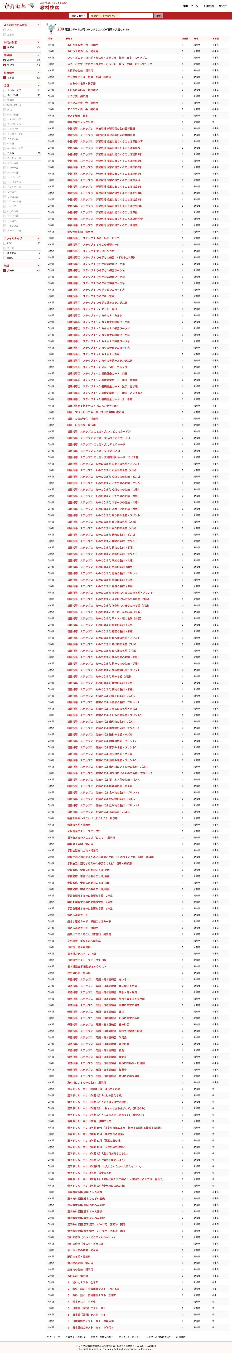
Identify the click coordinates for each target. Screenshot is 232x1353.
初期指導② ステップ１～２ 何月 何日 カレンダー (98, 367)
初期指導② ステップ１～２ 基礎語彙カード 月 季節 (99, 399)
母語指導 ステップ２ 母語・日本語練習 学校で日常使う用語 (104, 1031)
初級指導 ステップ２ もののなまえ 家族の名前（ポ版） (101, 567)
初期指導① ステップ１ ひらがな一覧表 (90, 296)
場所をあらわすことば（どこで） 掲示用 (91, 837)
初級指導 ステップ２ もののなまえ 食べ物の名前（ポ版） (102, 650)
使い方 (223, 6)
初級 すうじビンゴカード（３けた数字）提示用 (95, 412)
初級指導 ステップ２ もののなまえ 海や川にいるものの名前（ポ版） (108, 605)
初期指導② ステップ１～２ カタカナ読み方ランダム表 (99, 360)
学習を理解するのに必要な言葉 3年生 (90, 908)
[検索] (158, 15)
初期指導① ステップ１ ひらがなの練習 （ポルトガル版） (101, 257)
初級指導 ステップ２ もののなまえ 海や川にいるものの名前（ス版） (108, 599)
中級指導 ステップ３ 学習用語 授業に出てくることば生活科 (103, 180)
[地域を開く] (22, 265)
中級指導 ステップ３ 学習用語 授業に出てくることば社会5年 (104, 199)
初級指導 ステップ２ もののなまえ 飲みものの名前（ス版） (103, 657)
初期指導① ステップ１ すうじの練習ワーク (93, 244)
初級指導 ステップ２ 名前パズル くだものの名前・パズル (102, 709)
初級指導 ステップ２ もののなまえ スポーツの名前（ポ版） (103, 509)
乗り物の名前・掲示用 (80, 232)
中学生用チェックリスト (81, 122)
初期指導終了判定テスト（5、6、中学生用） (93, 406)
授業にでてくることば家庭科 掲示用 (89, 934)
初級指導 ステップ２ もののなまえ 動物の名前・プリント (102, 541)
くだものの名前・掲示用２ (82, 90)
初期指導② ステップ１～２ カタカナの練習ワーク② (98, 328)
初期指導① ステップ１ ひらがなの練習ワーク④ (96, 283)
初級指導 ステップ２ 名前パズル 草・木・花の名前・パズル (103, 779)
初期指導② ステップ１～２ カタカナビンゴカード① (98, 348)
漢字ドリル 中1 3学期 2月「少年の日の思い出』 (96, 1186)
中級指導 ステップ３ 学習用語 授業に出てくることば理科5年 (104, 167)
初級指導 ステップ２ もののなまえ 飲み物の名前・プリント (103, 670)
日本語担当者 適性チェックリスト (87, 966)
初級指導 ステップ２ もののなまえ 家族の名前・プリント (102, 554)
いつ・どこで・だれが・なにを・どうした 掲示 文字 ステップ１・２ (109, 64)
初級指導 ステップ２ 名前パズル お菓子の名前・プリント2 (103, 702)
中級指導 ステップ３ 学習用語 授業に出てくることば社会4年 (104, 193)
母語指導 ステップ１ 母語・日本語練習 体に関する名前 (102, 986)
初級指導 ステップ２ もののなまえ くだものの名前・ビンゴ (103, 476)
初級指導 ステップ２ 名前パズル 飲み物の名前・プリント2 (103, 805)
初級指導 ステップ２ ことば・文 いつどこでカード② (98, 438)
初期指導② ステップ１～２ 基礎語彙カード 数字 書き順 (102, 386)
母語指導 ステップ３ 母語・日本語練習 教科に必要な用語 (103, 1076)
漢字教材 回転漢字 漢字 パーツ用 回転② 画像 (96, 1231)
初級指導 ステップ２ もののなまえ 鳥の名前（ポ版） (99, 676)
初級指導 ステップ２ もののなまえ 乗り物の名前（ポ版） (102, 528)
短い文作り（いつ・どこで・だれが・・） (91, 1237)
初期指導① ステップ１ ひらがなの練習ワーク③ (96, 277)
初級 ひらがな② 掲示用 (82, 418)
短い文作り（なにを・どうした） (86, 1244)
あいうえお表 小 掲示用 (82, 51)
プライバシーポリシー (130, 1336)
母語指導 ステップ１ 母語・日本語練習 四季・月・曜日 (102, 992)
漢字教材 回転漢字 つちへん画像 (86, 1205)
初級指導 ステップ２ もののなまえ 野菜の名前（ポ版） (101, 631)
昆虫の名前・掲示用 (79, 973)
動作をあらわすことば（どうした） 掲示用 (92, 818)
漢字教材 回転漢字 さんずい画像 (86, 1198)
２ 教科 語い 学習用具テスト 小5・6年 (93, 1289)
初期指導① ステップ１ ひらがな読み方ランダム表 (97, 302)
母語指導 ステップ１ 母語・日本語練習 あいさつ (98, 979)
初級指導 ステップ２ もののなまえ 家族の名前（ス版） (101, 560)
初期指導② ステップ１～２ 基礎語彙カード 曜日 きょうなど (105, 393)
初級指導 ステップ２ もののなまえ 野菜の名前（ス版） (101, 625)
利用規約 (209, 6)
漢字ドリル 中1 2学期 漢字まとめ (89, 1173)
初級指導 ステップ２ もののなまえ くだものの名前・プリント (105, 483)
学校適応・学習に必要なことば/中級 (88, 876)
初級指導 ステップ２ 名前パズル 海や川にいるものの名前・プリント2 (109, 773)
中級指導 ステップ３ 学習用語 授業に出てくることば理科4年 (104, 161)
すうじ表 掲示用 (77, 96)
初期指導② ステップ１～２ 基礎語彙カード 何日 (97, 373)
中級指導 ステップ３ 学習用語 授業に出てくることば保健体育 (105, 141)
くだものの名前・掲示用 (81, 83)
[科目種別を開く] (22, 72)
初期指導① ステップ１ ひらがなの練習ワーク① (96, 264)
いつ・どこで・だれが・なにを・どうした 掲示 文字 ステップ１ (107, 57)
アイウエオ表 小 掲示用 (82, 109)
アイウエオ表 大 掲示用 (82, 103)
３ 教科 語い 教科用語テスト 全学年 (91, 1295)
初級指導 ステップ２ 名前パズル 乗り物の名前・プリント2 (103, 728)
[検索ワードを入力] (121, 15)
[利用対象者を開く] (22, 42)
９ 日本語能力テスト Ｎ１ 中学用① (90, 1321)
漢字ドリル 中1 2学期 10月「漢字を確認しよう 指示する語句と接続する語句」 (116, 1127)
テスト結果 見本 (77, 115)
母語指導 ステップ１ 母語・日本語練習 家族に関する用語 (103, 1005)
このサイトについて (75, 1336)
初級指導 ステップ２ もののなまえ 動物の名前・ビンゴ (101, 534)
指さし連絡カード (77, 915)
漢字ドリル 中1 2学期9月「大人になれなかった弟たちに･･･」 (105, 1166)
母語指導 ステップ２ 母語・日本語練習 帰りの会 (98, 1044)
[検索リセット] (78, 15)
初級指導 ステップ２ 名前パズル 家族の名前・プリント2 (101, 747)
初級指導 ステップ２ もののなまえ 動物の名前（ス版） (101, 683)
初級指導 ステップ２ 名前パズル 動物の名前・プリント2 (101, 741)
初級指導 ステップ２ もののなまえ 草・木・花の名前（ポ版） (105, 618)
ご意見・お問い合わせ (102, 1336)
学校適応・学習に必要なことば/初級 (88, 889)
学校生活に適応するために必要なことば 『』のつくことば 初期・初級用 (110, 857)
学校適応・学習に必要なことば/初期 (88, 883)
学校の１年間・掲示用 (80, 844)
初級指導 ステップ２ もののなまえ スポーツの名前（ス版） (103, 502)
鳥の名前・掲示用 (77, 1276)
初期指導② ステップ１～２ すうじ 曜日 (92, 309)
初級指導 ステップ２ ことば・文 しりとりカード (96, 444)
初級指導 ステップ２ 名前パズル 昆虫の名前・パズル (99, 754)
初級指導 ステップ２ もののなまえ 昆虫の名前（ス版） (101, 580)
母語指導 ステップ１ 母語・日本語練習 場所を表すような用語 (106, 999)
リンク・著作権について (158, 1336)
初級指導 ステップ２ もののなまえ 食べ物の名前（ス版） (102, 644)
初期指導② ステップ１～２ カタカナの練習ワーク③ (98, 335)
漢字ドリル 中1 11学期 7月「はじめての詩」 (95, 1089)
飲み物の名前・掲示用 (80, 1269)
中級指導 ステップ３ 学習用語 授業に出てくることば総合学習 (105, 219)
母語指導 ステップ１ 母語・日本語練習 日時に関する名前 (103, 1018)
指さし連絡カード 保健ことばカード (89, 921)
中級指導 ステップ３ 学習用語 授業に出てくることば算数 (102, 212)
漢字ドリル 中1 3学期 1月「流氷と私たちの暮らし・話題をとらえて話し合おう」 (116, 1179)
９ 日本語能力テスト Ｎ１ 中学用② (90, 1327)
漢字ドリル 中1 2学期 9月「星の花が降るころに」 (98, 1153)
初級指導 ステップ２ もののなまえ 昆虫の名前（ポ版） (101, 586)
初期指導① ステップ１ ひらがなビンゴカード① (96, 290)
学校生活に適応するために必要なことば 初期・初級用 (99, 863)
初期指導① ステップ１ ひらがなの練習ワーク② (96, 270)
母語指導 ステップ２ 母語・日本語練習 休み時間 (98, 1024)
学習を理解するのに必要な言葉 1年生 (90, 895)
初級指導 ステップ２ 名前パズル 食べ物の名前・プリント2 (103, 792)
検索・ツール (190, 6)
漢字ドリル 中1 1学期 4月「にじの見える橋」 (96, 1095)
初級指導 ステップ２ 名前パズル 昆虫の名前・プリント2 (101, 760)
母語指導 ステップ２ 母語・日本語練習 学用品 (97, 1037)
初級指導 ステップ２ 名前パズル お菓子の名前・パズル (101, 696)
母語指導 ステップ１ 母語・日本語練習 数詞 (95, 1011)
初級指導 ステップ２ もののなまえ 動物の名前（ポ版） (101, 547)
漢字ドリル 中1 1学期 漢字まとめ (89, 1121)
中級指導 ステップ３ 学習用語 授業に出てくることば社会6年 (104, 206)
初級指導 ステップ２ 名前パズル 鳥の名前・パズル (98, 812)
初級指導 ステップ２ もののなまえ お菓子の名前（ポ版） (102, 470)
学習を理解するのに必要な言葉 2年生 (90, 902)
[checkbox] (4, 30)
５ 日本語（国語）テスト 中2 (86, 1314)
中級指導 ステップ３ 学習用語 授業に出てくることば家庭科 (103, 148)
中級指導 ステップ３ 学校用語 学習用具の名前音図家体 (101, 135)
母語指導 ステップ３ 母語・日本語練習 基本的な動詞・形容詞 (106, 1063)
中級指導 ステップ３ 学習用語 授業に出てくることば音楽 (102, 225)
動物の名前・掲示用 (79, 825)
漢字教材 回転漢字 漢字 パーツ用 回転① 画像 (96, 1224)
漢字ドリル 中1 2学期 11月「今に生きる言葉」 (96, 1134)
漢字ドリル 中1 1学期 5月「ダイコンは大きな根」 (98, 1102)
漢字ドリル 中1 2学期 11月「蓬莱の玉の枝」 (95, 1140)
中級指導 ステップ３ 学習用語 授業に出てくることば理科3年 (104, 154)
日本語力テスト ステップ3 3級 (86, 960)
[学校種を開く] (22, 55)
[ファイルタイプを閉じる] (22, 238)
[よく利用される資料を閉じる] (22, 24)
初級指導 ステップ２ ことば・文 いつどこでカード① (98, 431)
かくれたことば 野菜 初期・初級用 (89, 77)
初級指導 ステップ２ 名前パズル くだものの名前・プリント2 (104, 715)
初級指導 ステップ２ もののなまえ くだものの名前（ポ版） (103, 496)
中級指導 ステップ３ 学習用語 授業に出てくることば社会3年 (104, 186)
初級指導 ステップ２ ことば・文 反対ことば (93, 451)
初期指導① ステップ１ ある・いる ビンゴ (93, 238)
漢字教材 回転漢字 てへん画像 (84, 1211)
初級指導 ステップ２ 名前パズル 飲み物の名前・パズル (101, 799)
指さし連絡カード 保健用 (82, 928)
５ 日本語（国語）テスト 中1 (86, 1308)
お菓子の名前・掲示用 (80, 70)
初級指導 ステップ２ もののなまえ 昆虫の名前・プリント (102, 573)
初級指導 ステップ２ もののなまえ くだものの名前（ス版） (103, 489)
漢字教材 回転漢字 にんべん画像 (86, 1218)
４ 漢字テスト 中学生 (81, 1302)
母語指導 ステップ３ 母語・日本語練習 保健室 (97, 1057)
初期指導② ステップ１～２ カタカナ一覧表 (93, 354)
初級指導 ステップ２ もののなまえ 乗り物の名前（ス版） (102, 522)
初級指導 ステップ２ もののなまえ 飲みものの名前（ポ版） (103, 663)
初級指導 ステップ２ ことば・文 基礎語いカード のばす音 (102, 457)
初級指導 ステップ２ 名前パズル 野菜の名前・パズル (99, 786)
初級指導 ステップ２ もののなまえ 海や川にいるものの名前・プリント (110, 592)
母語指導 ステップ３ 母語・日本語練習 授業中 (97, 1069)
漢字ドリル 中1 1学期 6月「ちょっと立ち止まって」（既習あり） (106, 1115)
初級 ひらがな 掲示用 (81, 425)
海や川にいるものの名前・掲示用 (86, 1082)
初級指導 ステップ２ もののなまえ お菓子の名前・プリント (103, 464)
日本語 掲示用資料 (79, 947)
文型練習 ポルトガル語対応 (84, 941)
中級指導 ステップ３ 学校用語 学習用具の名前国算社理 (101, 128)
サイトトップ (53, 1336)
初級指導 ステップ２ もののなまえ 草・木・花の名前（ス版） (105, 612)
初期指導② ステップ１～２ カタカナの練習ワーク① (98, 322)
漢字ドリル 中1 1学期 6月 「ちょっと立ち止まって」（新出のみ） (107, 1108)
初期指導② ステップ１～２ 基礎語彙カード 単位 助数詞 (102, 380)
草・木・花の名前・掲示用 (82, 1250)
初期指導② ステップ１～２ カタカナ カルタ (94, 315)
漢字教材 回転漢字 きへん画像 (84, 1192)
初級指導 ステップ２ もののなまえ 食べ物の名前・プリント (103, 638)
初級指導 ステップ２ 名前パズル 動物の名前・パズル (99, 734)
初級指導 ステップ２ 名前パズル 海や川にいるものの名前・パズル (107, 767)
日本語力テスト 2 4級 (81, 953)
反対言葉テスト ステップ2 (83, 831)
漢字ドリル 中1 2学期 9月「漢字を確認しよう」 (97, 1160)
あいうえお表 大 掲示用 (82, 45)
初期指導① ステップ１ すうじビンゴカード (93, 251)
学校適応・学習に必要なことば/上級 (88, 870)
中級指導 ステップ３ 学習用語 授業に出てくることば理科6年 (104, 173)
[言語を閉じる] (22, 85)
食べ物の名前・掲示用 (80, 1263)
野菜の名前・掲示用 (79, 1256)
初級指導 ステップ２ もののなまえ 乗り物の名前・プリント (103, 515)
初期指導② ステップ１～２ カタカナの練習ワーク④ (98, 341)
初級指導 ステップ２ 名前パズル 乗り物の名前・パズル (101, 721)
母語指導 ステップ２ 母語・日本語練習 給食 (95, 1050)
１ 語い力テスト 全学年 (82, 1282)
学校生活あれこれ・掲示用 (82, 850)
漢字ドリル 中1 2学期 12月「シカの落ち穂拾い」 (98, 1147)
